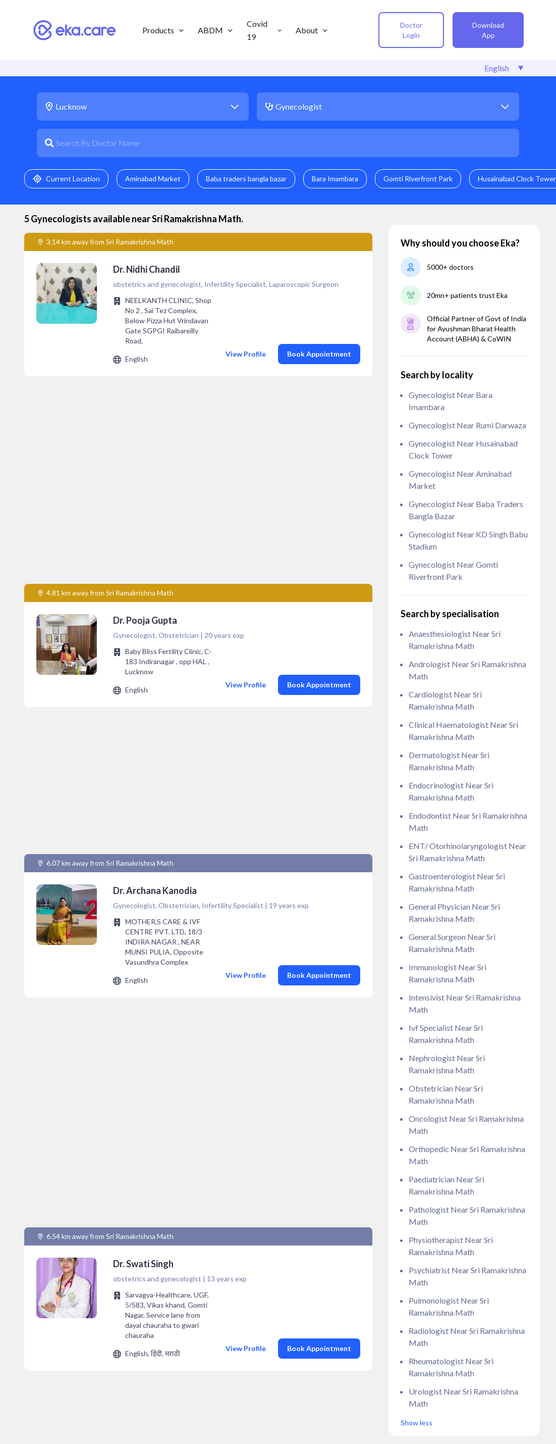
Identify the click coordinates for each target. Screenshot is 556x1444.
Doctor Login (411, 30)
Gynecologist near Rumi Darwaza (467, 425)
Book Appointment (319, 354)
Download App (488, 30)
